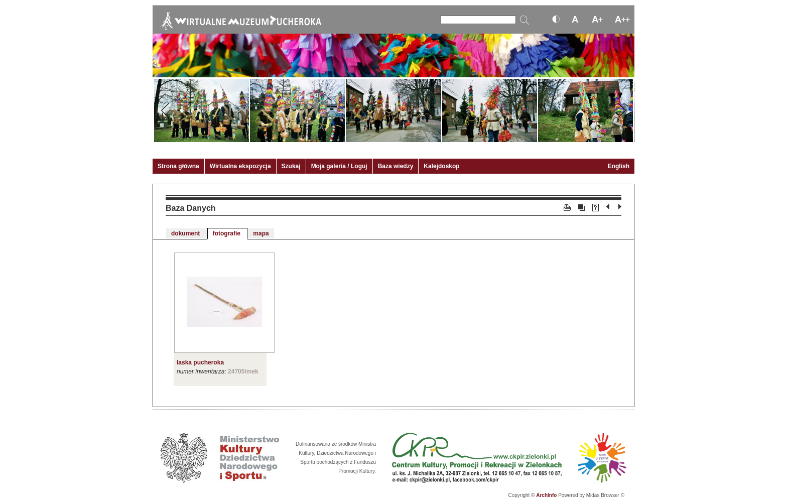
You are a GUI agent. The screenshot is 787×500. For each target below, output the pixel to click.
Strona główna (178, 166)
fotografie (227, 233)
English (618, 166)
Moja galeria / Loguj (339, 166)
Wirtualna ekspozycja (240, 166)
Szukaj (291, 166)
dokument (186, 233)
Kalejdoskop (441, 166)
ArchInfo (546, 495)
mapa (261, 233)
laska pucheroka (200, 362)
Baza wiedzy (396, 166)
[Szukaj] (478, 20)
